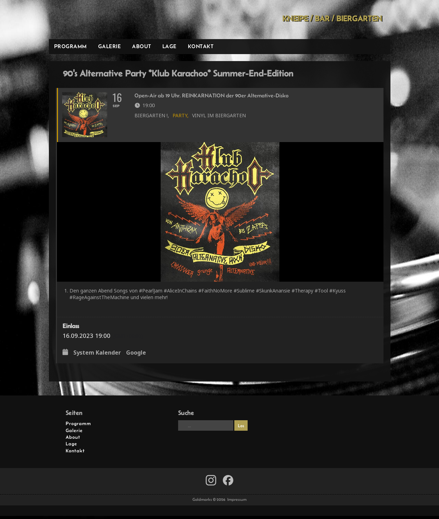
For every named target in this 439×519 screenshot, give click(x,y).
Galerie (109, 46)
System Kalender (97, 356)
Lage (169, 46)
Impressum (237, 503)
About (141, 46)
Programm (70, 46)
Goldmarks (98, 19)
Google (136, 356)
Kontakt (201, 46)
